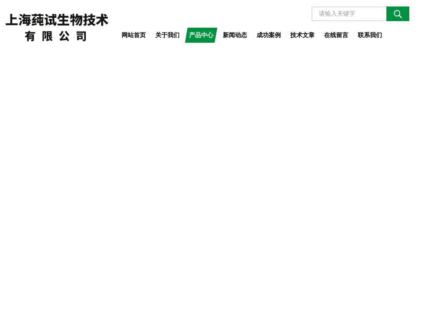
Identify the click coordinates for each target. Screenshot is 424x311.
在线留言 (336, 35)
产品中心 (201, 35)
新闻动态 (235, 35)
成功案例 (269, 35)
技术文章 (302, 35)
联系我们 (370, 35)
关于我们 (167, 35)
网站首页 (134, 35)
